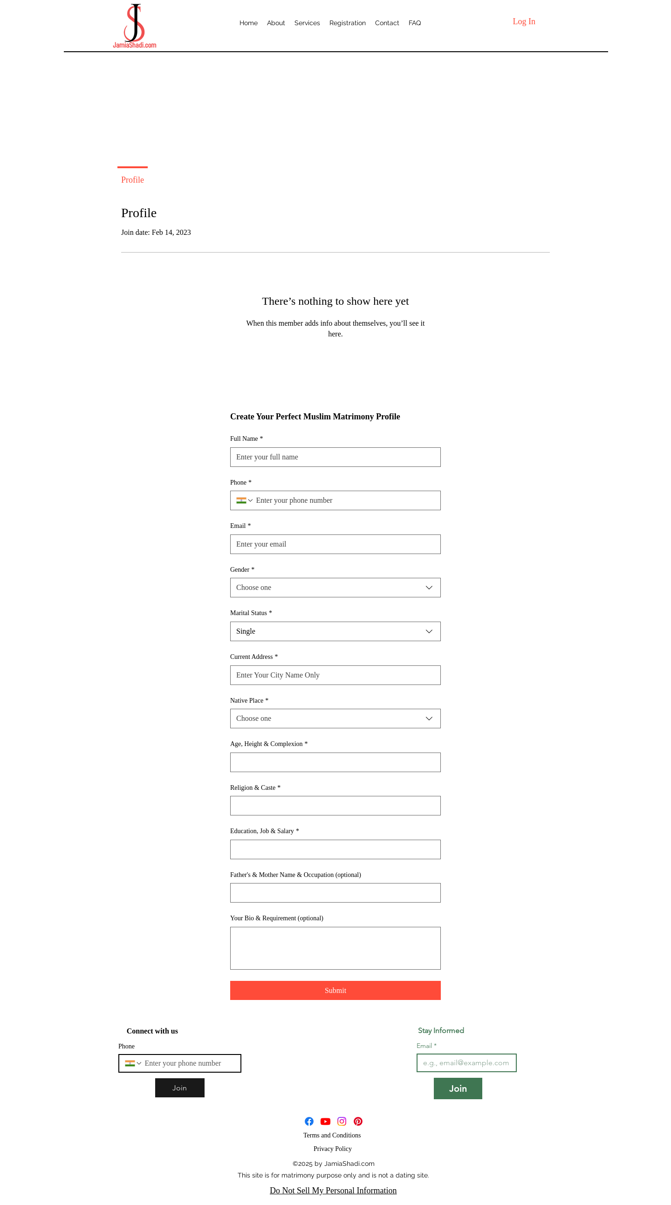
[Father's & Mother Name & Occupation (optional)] (333, 892)
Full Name (246, 439)
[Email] (333, 544)
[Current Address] (333, 675)
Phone (241, 482)
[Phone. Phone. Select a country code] (245, 500)
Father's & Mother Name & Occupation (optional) (295, 874)
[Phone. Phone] (344, 500)
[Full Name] (333, 457)
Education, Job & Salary (264, 831)
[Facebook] (309, 1121)
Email (240, 526)
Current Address (254, 657)
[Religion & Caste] (333, 805)
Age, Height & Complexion (269, 744)
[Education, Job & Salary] (333, 849)
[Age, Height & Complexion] (333, 762)
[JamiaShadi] (325, 1121)
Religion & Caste (255, 788)
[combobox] (335, 587)
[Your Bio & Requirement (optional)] (335, 948)
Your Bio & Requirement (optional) (276, 918)
